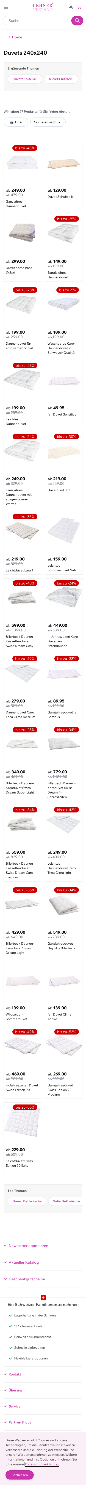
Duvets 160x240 (24, 79)
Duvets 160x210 (61, 79)
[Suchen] (77, 20)
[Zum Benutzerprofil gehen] (71, 6)
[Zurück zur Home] (14, 37)
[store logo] (43, 7)
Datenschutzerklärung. (42, 1464)
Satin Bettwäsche (66, 1201)
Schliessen (19, 1475)
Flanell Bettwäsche (27, 1201)
